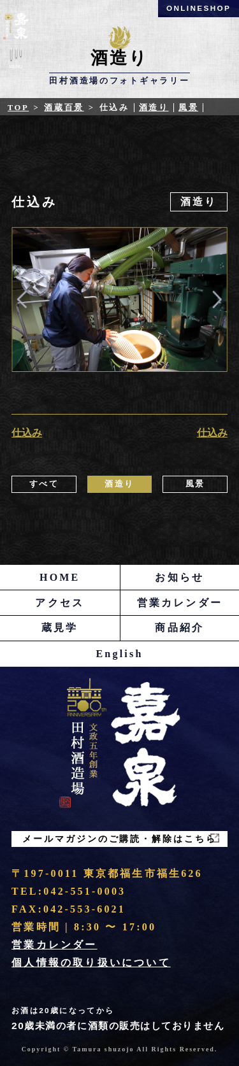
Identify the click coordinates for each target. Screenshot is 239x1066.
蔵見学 (59, 627)
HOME (60, 577)
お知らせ (179, 577)
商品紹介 (179, 627)
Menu (16, 60)
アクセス (59, 602)
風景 (188, 107)
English (119, 653)
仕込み (26, 432)
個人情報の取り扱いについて (91, 962)
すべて (44, 484)
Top (18, 107)
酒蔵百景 (63, 107)
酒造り (154, 107)
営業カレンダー (179, 602)
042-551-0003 (84, 891)
